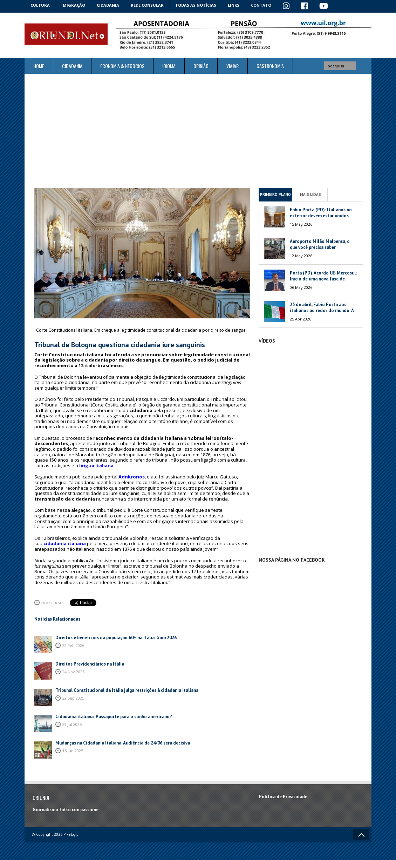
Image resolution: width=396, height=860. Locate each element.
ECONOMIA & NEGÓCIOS (122, 66)
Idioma (169, 66)
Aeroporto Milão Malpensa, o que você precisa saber (320, 244)
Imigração (73, 5)
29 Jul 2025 (72, 724)
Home (38, 66)
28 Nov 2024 (51, 603)
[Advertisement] (198, 130)
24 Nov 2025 (73, 671)
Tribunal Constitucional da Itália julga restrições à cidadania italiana (126, 690)
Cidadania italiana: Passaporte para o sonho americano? (113, 717)
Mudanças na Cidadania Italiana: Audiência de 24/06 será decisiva (122, 743)
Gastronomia (270, 66)
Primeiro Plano (275, 194)
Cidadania (108, 5)
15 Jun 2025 (72, 750)
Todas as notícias (195, 5)
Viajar (232, 66)
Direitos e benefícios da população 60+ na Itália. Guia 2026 (116, 638)
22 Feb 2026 (73, 645)
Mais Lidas (310, 194)
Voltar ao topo (361, 834)
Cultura (40, 5)
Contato (261, 5)
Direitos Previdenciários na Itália (89, 664)
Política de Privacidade (283, 797)
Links (233, 5)
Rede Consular (147, 5)
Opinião (201, 66)
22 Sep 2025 (73, 698)
